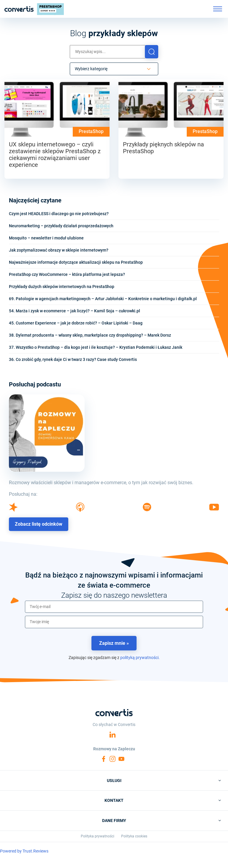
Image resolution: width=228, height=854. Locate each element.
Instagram (112, 759)
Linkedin (112, 735)
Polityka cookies (134, 836)
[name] (114, 622)
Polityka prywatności (97, 836)
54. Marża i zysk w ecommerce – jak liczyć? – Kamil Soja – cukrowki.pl (74, 310)
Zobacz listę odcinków (38, 524)
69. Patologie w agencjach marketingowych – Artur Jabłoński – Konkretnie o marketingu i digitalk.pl (103, 298)
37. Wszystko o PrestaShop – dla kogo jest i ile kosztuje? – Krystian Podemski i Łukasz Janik (95, 347)
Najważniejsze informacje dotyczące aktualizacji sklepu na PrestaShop (76, 262)
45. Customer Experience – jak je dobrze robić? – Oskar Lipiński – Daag (75, 323)
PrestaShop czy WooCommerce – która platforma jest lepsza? (67, 274)
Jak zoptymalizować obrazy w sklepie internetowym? (58, 250)
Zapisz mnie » (114, 643)
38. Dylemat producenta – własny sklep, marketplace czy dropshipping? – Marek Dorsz (90, 335)
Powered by (24, 851)
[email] (114, 607)
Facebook (104, 759)
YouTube (121, 759)
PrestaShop (91, 131)
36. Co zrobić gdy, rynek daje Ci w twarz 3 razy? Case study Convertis (73, 359)
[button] (151, 51)
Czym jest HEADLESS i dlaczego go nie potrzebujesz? (59, 213)
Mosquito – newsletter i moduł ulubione (46, 238)
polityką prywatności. (140, 657)
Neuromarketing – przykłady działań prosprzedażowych (61, 225)
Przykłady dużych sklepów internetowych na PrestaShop (61, 286)
